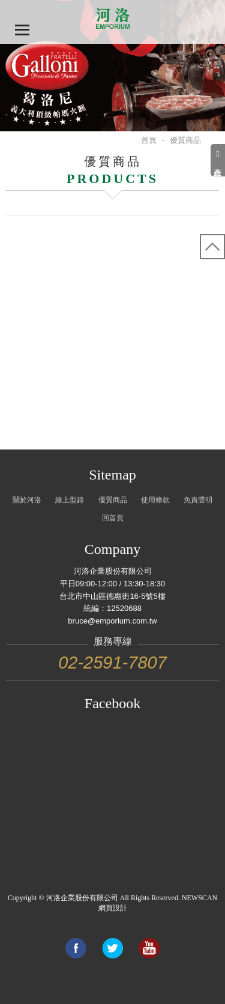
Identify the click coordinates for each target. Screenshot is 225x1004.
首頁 (149, 140)
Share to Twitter (112, 948)
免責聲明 (198, 500)
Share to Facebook (75, 948)
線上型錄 (69, 500)
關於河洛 (27, 500)
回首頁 (113, 518)
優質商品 (112, 500)
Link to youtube (149, 948)
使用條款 (155, 500)
